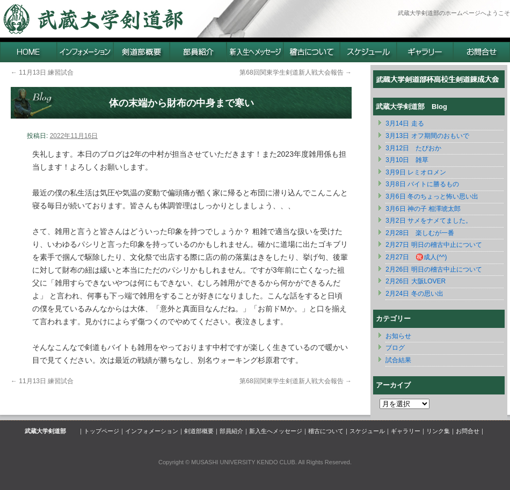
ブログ (395, 348)
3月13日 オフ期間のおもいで (427, 136)
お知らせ (398, 336)
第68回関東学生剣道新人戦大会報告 (295, 72)
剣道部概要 (199, 431)
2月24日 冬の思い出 (414, 293)
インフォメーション (151, 431)
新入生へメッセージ (275, 431)
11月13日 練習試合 (42, 72)
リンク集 (438, 431)
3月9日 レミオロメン (415, 172)
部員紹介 (231, 431)
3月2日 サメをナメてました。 (428, 220)
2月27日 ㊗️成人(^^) (416, 257)
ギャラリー (405, 431)
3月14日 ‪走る (404, 123)
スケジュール (367, 431)
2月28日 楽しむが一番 (419, 233)
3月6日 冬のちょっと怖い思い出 (431, 196)
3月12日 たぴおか (413, 148)
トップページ (101, 431)
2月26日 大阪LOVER (415, 281)
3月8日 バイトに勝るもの (422, 184)
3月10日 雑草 (406, 160)
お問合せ (467, 431)
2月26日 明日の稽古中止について (433, 269)
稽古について (326, 431)
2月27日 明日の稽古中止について (433, 244)
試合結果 (398, 360)
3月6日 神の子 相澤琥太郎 (423, 209)
